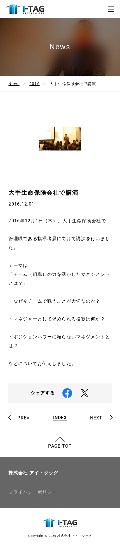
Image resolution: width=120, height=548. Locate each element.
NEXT (96, 418)
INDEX (60, 418)
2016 (34, 83)
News (13, 83)
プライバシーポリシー (32, 492)
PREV (23, 418)
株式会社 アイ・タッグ (33, 472)
